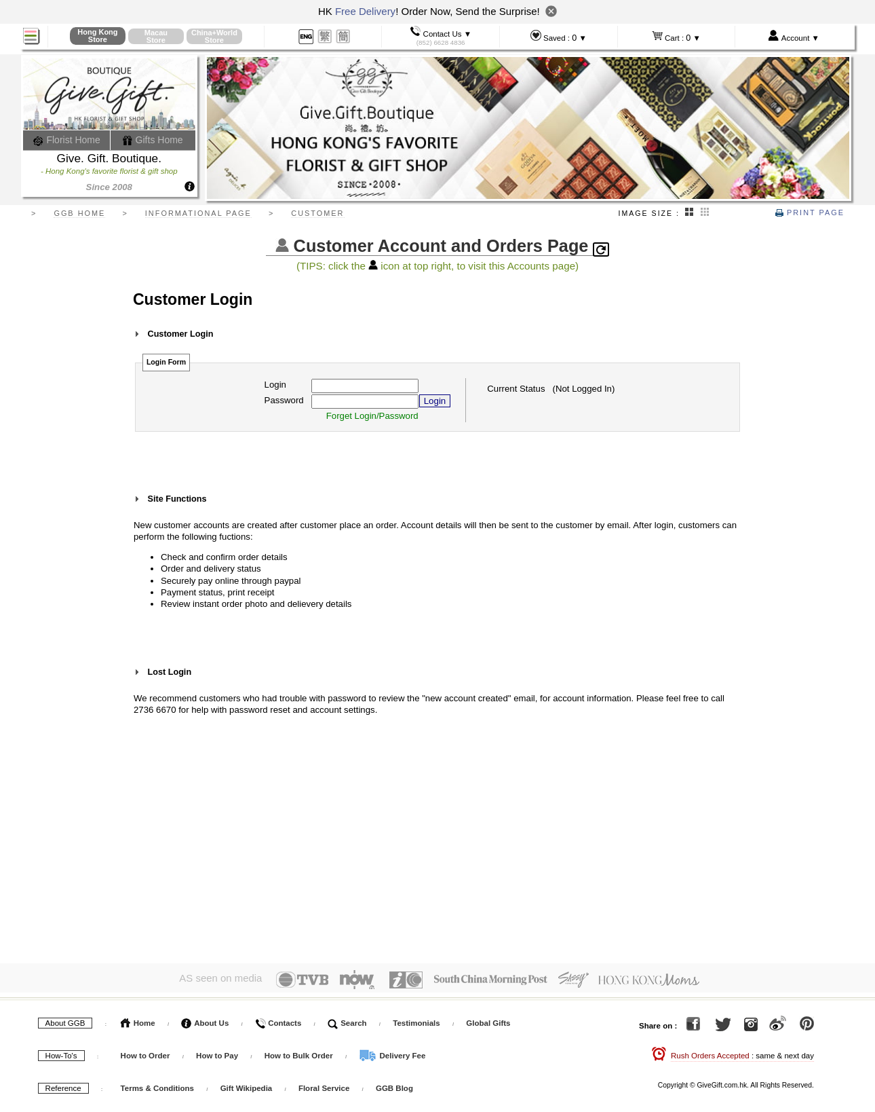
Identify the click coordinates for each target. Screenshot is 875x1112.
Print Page (809, 212)
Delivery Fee (392, 1053)
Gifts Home (152, 139)
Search (347, 1020)
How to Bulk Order (300, 1053)
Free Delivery (365, 11)
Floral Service (323, 1085)
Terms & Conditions (157, 1085)
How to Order (145, 1053)
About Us (205, 1020)
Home (138, 1020)
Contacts (278, 1020)
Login (275, 384)
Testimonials (416, 1020)
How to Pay (218, 1053)
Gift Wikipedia (246, 1085)
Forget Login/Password (372, 416)
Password (284, 400)
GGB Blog (394, 1085)
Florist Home (66, 139)
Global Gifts (488, 1020)
